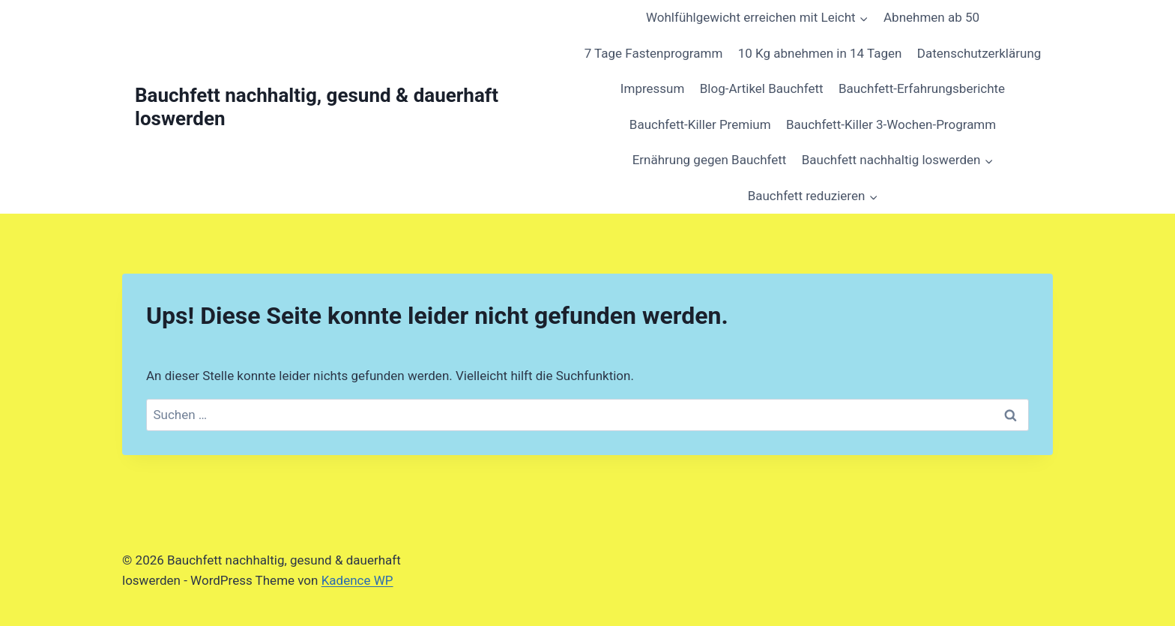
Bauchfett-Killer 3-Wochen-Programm (891, 124)
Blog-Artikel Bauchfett (762, 88)
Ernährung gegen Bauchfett (709, 159)
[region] (195, 499)
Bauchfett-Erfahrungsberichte (922, 88)
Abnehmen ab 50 (931, 17)
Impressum (652, 88)
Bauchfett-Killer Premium (700, 124)
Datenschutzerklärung (979, 53)
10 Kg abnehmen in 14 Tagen (820, 53)
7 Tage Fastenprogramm (654, 53)
